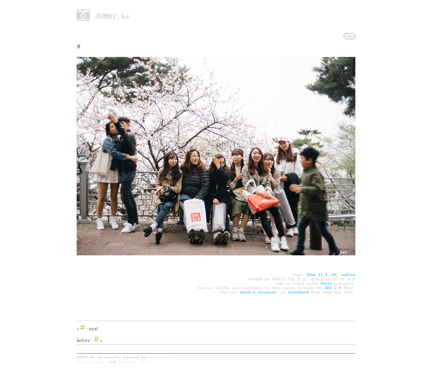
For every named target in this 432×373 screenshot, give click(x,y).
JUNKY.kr (103, 16)
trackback (298, 292)
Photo (326, 283)
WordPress (159, 357)
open (349, 36)
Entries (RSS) (92, 362)
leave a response (257, 292)
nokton (348, 275)
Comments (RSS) (134, 362)
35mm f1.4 (317, 275)
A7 (334, 275)
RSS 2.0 (333, 288)
